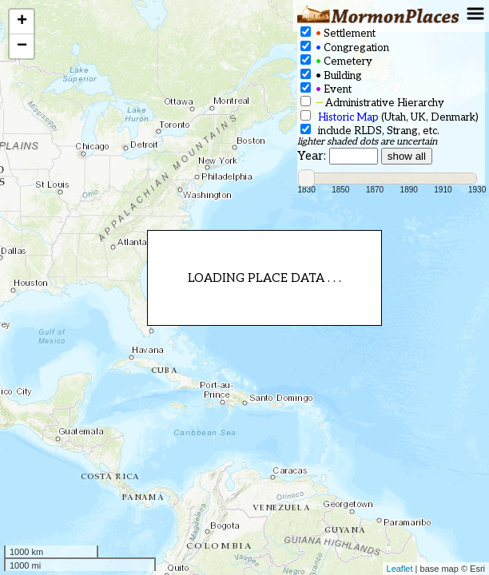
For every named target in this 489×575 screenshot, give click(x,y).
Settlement (338, 33)
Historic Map (348, 117)
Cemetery (336, 61)
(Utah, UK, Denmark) (389, 117)
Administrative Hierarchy (372, 102)
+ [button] (22, 22)
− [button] (22, 46)
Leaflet (400, 568)
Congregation (344, 47)
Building (331, 75)
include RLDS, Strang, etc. (369, 130)
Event (326, 89)
